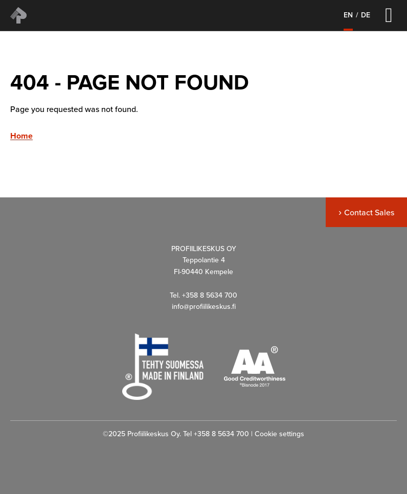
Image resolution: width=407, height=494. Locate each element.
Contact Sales (369, 213)
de (365, 15)
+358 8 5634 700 (221, 434)
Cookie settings (279, 434)
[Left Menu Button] (388, 15)
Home (21, 136)
